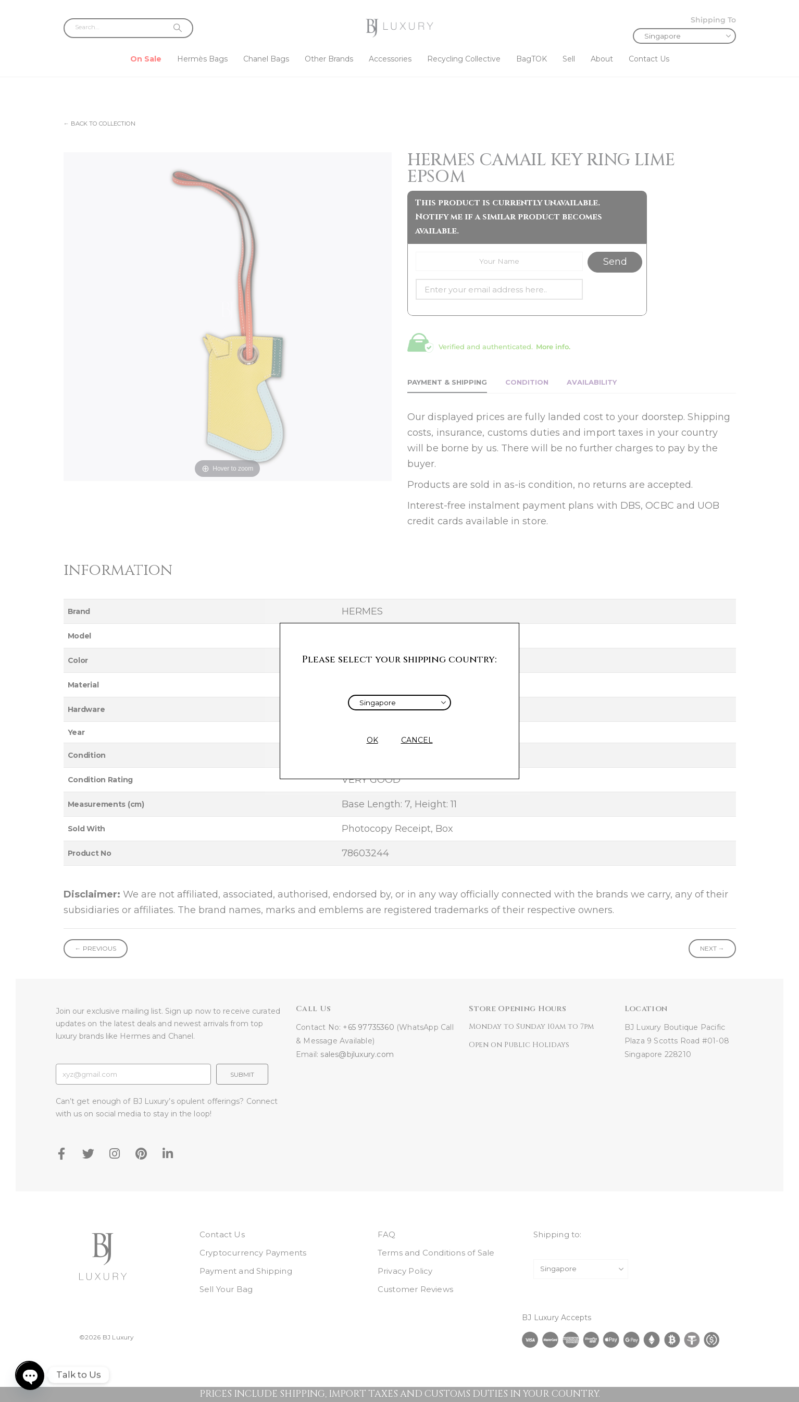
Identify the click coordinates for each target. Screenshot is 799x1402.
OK (372, 740)
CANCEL (417, 740)
